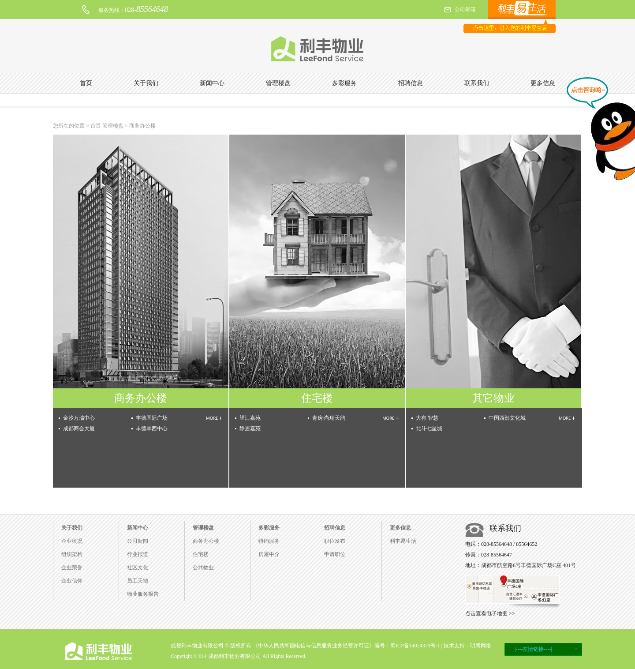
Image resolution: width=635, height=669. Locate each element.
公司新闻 (137, 541)
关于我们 (146, 83)
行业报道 (137, 554)
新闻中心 (212, 83)
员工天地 (137, 581)
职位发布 (334, 541)
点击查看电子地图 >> (490, 613)
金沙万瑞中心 (79, 418)
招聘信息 (410, 83)
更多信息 (542, 83)
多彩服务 (344, 83)
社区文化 (137, 567)
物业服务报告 (143, 594)
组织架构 (71, 554)
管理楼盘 (278, 83)
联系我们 (476, 83)
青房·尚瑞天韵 (328, 418)
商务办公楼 (206, 541)
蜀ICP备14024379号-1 (415, 646)
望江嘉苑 (250, 418)
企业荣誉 (71, 567)
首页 (86, 83)
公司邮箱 (465, 9)
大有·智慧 (427, 418)
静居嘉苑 (250, 428)
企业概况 (71, 541)
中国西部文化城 (507, 418)
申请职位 (334, 554)
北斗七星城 (429, 428)
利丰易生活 (403, 541)
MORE (214, 418)
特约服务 (269, 541)
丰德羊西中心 (152, 428)
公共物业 (203, 567)
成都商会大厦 (79, 428)
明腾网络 (480, 646)
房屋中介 (269, 554)
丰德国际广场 (152, 418)
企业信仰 (71, 581)
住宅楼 (201, 554)
